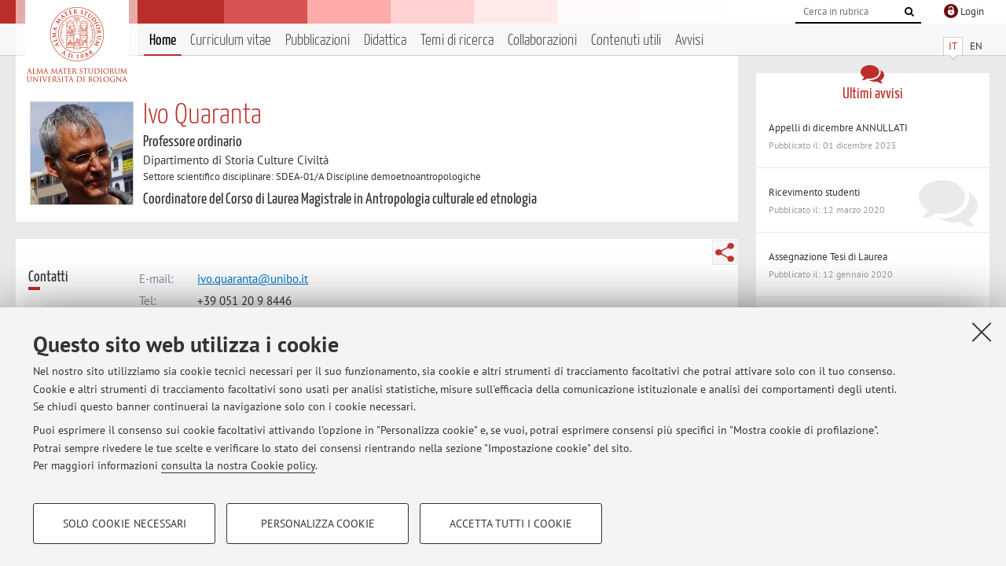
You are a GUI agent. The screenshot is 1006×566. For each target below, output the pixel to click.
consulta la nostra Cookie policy (238, 465)
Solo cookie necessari (124, 523)
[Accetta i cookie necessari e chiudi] (981, 331)
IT (953, 46)
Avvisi (689, 40)
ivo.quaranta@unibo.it (252, 278)
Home (162, 40)
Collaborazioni (542, 40)
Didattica (385, 40)
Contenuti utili (626, 40)
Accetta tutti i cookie (511, 523)
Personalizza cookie (318, 523)
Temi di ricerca (457, 40)
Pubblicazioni (317, 40)
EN (976, 46)
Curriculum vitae (230, 40)
